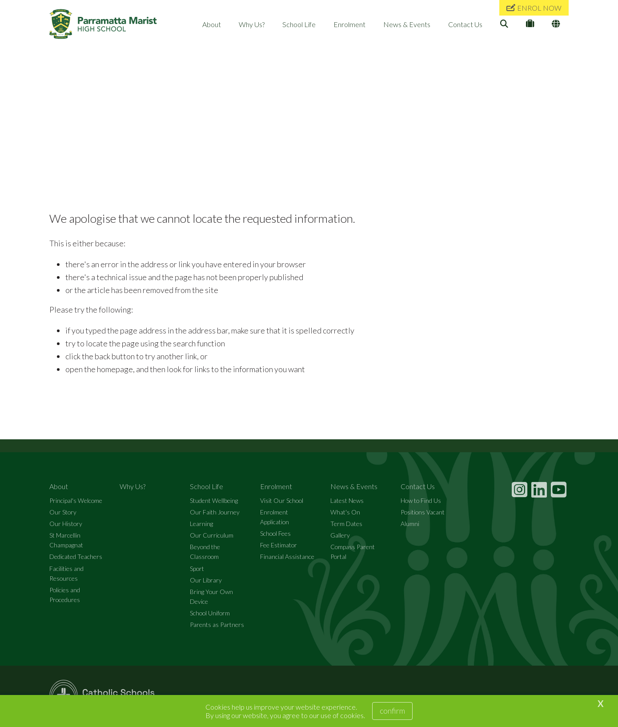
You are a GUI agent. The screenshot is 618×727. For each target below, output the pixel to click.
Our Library (206, 580)
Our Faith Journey (215, 512)
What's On (345, 512)
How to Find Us (421, 500)
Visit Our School (281, 500)
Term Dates (346, 523)
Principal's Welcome (75, 500)
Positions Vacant (423, 512)
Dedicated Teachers (75, 556)
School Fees (275, 533)
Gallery (340, 535)
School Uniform (210, 613)
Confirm (392, 710)
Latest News (347, 500)
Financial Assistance (287, 556)
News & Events (406, 24)
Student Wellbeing (214, 500)
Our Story (62, 512)
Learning (201, 523)
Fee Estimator (278, 545)
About (211, 24)
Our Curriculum (211, 535)
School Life (299, 24)
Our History (65, 523)
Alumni (410, 523)
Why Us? (252, 24)
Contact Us (465, 24)
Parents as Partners (217, 624)
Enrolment (349, 24)
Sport (197, 568)
